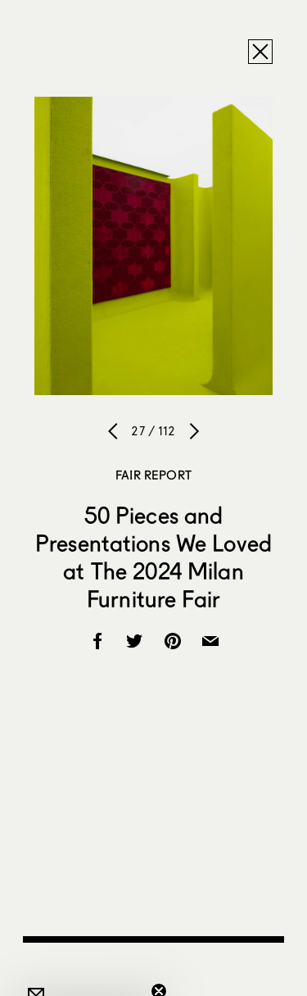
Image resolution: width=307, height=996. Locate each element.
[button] (85, 975)
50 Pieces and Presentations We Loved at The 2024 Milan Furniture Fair (153, 556)
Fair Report (153, 474)
